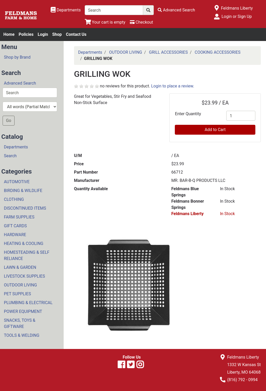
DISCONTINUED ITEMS (25, 208)
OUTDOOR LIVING (20, 285)
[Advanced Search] (176, 10)
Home (9, 34)
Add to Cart (215, 129)
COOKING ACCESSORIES (218, 52)
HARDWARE (15, 234)
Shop (57, 34)
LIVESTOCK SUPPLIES (24, 276)
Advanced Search (20, 83)
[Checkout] (141, 22)
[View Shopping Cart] (105, 22)
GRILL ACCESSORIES (168, 52)
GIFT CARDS (15, 225)
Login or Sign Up (237, 16)
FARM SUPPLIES (19, 217)
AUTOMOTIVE (17, 181)
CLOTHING (14, 199)
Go (8, 120)
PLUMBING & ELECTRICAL (28, 302)
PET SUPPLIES (17, 293)
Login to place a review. (172, 86)
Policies (26, 34)
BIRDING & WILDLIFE (23, 190)
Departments (16, 147)
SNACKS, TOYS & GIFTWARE (19, 323)
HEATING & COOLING (23, 243)
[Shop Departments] (66, 10)
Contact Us (76, 34)
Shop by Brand (17, 57)
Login (43, 34)
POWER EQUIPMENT (23, 311)
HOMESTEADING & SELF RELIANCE (26, 255)
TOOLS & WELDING (21, 335)
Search (10, 155)
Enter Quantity (188, 113)
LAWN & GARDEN (20, 267)
